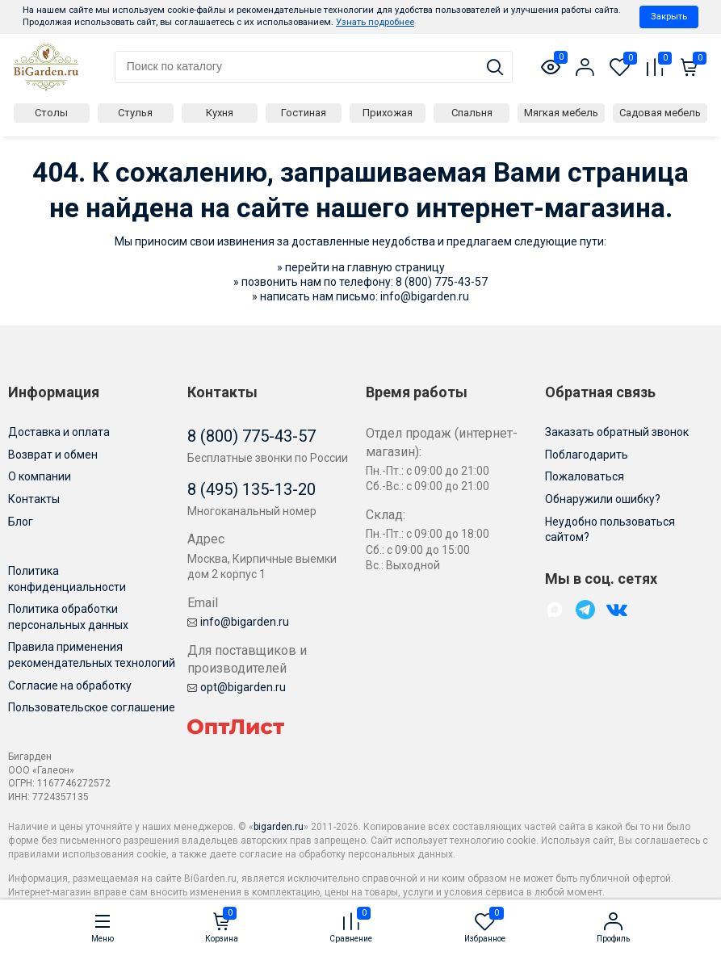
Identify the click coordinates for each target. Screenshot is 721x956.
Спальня (472, 113)
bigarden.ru (279, 826)
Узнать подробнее (375, 22)
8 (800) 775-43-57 (442, 281)
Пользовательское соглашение (91, 707)
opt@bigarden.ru (236, 687)
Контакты (34, 499)
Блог (20, 521)
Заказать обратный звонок (617, 432)
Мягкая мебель (561, 113)
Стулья (135, 113)
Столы (51, 113)
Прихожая (388, 113)
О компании (39, 476)
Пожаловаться (584, 476)
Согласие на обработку (70, 685)
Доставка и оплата (59, 432)
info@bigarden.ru (424, 296)
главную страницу (396, 267)
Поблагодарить (586, 454)
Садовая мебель (660, 113)
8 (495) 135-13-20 (251, 489)
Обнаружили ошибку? (602, 499)
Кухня (219, 113)
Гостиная (303, 113)
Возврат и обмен (53, 454)
